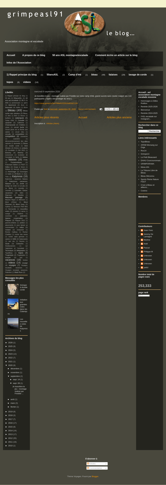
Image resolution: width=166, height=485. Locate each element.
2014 (10, 430)
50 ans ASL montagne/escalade (70, 55)
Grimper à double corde (23, 287)
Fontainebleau (16, 162)
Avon (23, 105)
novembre (15, 372)
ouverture (8, 216)
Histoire (25, 169)
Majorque (8, 195)
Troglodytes (21, 255)
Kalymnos (17, 176)
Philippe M (148, 251)
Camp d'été (74, 74)
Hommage (12, 172)
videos (27, 82)
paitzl (146, 267)
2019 (10, 411)
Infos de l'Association (19, 62)
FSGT (23, 165)
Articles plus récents (46, 117)
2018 (10, 415)
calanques (19, 118)
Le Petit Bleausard (149, 157)
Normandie (12, 209)
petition (22, 223)
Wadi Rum (18, 272)
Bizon (26, 107)
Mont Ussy (20, 204)
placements (9, 225)
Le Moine (9, 188)
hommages (24, 172)
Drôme (16, 148)
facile (17, 157)
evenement (9, 155)
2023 (10, 354)
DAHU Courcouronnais (150, 160)
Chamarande (10, 125)
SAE (14, 239)
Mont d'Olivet (10, 202)
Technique (9, 250)
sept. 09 (16, 383)
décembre (15, 368)
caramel (8, 123)
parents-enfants (10, 223)
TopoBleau (9, 253)
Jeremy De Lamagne (148, 235)
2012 (10, 438)
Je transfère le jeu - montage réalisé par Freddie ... (19, 390)
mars (13, 403)
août (13, 399)
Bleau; (25, 113)
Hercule (16, 169)
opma (23, 211)
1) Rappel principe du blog (22, 74)
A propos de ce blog (33, 55)
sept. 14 (16, 379)
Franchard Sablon (11, 165)
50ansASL (52, 74)
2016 (10, 423)
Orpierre (20, 213)
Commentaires (94, 468)
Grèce (7, 169)
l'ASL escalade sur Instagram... (149, 117)
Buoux (22, 116)
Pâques (8, 220)
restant (8, 230)
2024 (10, 350)
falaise (25, 157)
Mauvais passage (14, 197)
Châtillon (22, 125)
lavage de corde (138, 74)
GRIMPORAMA (147, 164)
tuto (21, 257)
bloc (9, 116)
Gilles (7, 167)
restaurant (20, 230)
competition (19, 134)
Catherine (20, 123)
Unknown (148, 256)
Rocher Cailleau (11, 232)
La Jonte (20, 183)
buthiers (8, 118)
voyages (12, 265)
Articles (91, 464)
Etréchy (8, 153)
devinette (17, 143)
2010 (10, 446)
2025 (10, 346)
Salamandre (23, 239)
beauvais (8, 107)
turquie (8, 257)
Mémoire (22, 200)
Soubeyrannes (10, 246)
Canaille (21, 120)
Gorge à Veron (19, 167)
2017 (10, 419)
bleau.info (145, 167)
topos (10, 82)
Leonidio (21, 188)
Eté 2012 (21, 150)
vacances (10, 260)
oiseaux (15, 211)
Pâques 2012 (20, 220)
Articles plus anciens (119, 117)
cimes (7, 127)
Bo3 (15, 116)
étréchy (20, 153)
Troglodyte (9, 255)
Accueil (11, 55)
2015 (10, 427)
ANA (6, 103)
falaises (113, 74)
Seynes (22, 241)
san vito (12, 241)
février (14, 407)
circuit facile (19, 127)
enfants (25, 148)
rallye (22, 227)
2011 (10, 442)
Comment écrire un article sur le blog (116, 55)
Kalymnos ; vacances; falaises (16, 179)
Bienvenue (145, 110)
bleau (94, 74)
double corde (14, 146)
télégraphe (21, 250)
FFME (25, 160)
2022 (10, 358)
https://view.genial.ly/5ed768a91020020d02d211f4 (56, 103)
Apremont (12, 105)
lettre (21, 193)
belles (18, 107)
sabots (7, 239)
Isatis (9, 174)
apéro (26, 103)
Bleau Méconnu (147, 176)
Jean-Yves (148, 230)
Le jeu (22, 186)
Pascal (147, 248)
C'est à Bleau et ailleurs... (147, 186)
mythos (7, 206)
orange (7, 213)
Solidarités (20, 244)
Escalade (11, 150)
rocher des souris (21, 234)
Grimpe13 (145, 154)
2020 (10, 365)
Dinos (25, 143)
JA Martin (17, 174)
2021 (10, 361)
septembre (15, 376)
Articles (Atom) (52, 123)
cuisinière (16, 139)
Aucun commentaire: (87, 109)
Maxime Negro (10, 200)
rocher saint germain (17, 236)
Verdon (25, 260)
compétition (10, 136)
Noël (146, 244)
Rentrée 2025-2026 (149, 106)
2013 (10, 434)
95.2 (23, 100)
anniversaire (16, 103)
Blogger (95, 476)
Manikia (20, 195)
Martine (147, 240)
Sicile (7, 244)
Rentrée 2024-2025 (149, 113)
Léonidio (8, 190)
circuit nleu (19, 132)
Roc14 (143, 151)
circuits (8, 134)
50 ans (7, 98)
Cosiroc (144, 191)
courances (24, 136)
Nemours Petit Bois (21, 206)
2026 (10, 342)
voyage (25, 263)
